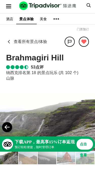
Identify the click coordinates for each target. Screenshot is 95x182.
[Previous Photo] (7, 127)
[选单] (8, 6)
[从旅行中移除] (84, 42)
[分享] (70, 42)
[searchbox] (88, 5)
